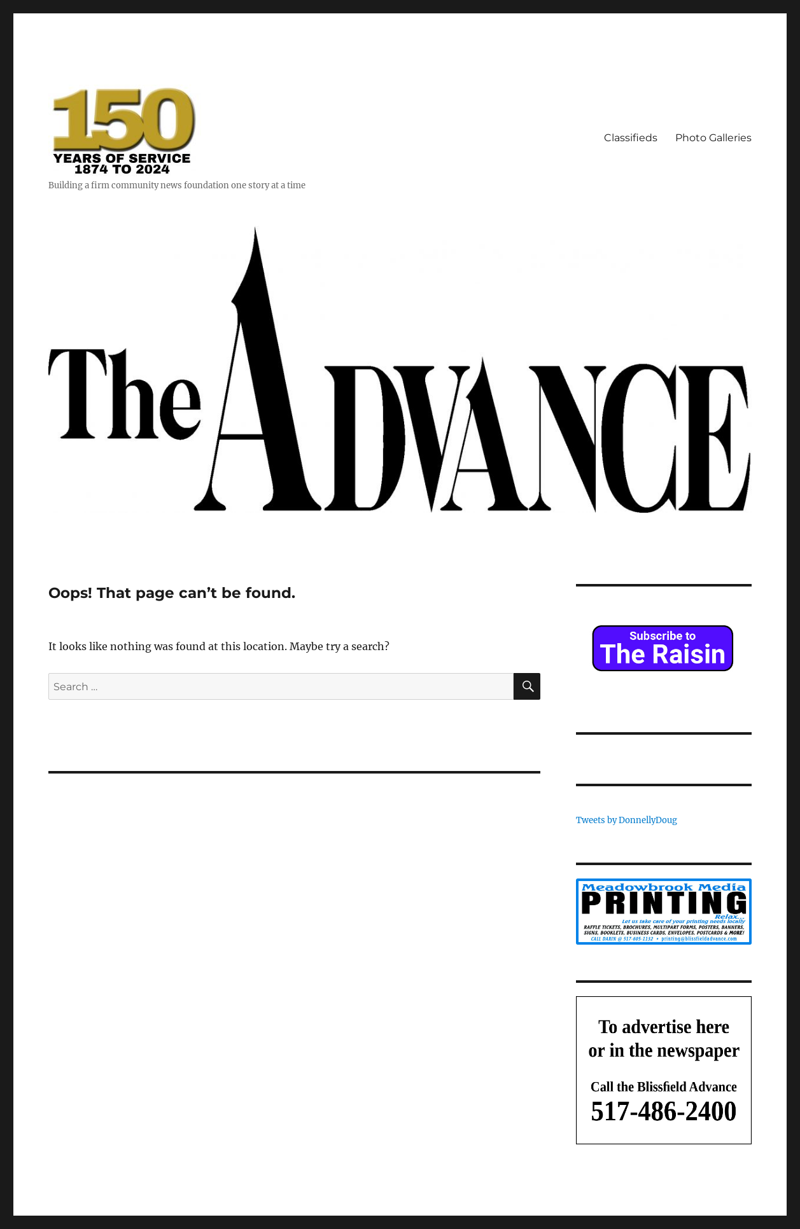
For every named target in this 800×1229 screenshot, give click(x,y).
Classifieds (630, 138)
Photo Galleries (713, 138)
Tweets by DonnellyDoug (626, 820)
